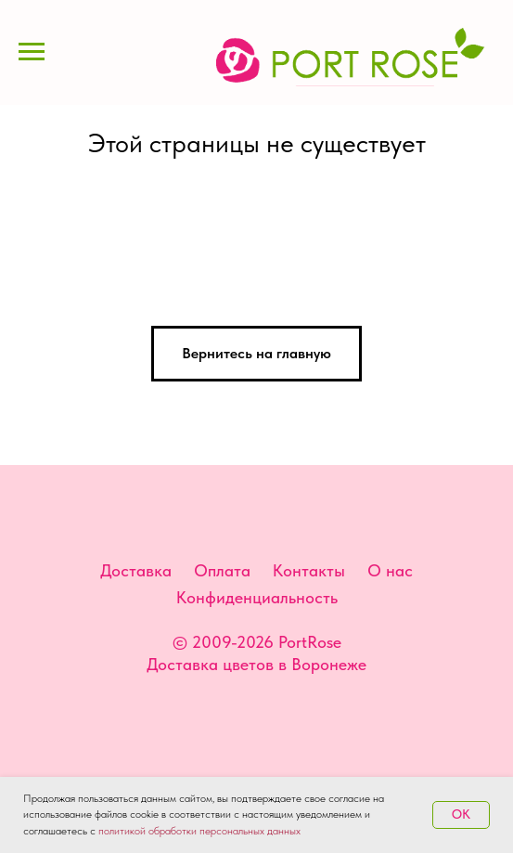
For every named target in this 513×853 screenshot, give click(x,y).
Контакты (309, 570)
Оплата (222, 570)
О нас (390, 570)
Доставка (136, 570)
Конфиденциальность (257, 597)
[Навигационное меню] (32, 52)
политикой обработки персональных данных (199, 830)
